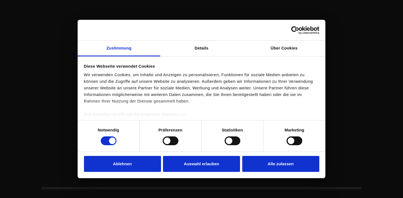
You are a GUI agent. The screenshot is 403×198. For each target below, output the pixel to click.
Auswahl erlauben (201, 163)
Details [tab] (201, 48)
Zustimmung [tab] (119, 48)
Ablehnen (122, 163)
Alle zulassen (281, 163)
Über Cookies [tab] (284, 48)
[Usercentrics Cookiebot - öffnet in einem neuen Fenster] (295, 30)
